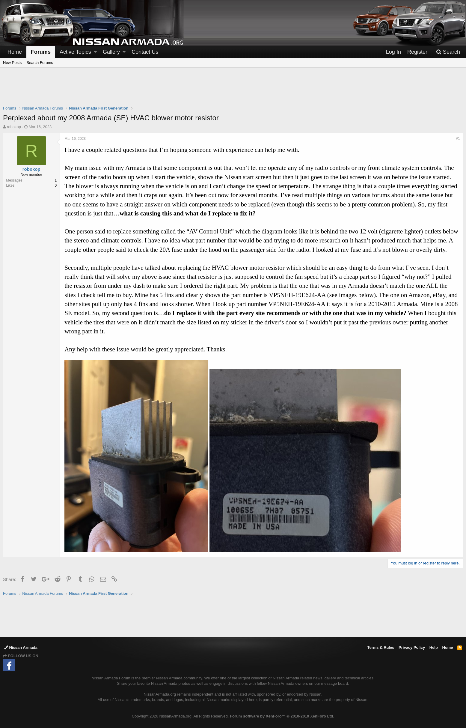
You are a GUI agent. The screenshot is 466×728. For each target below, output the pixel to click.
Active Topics (75, 52)
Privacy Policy (412, 647)
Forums (41, 52)
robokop (14, 127)
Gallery (111, 52)
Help (433, 647)
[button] (95, 52)
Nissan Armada (20, 647)
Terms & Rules (380, 647)
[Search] (448, 52)
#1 (458, 139)
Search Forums (39, 62)
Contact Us (145, 52)
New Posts (12, 62)
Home (14, 52)
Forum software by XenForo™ (282, 716)
